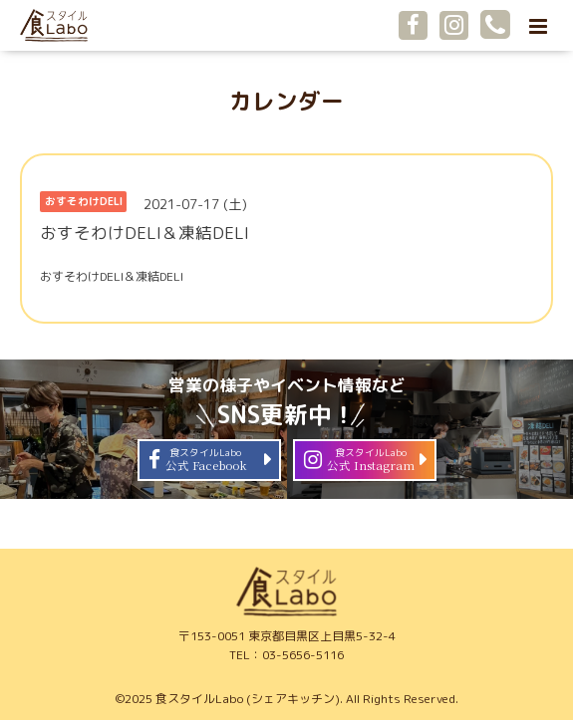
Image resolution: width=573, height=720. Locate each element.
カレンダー (286, 101)
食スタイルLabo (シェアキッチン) (247, 698)
